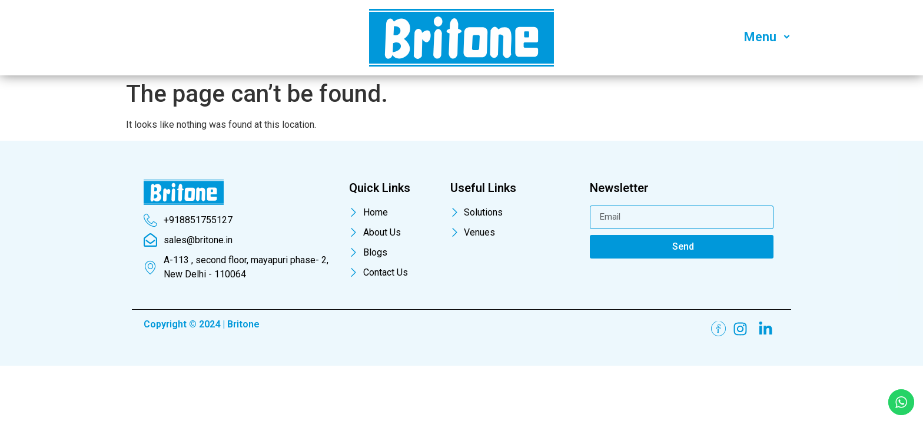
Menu (769, 36)
